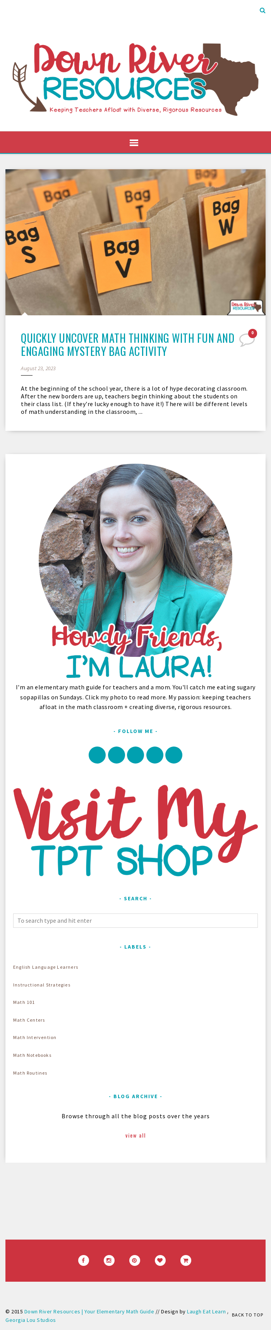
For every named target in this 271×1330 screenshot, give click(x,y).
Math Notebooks (32, 1055)
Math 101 (24, 1002)
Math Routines (30, 1073)
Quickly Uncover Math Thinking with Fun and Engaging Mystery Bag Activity (127, 344)
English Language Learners (45, 967)
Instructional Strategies (41, 985)
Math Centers (29, 1020)
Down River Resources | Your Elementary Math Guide (89, 1311)
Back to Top (247, 1315)
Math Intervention (35, 1037)
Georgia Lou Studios (30, 1319)
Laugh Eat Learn (206, 1311)
